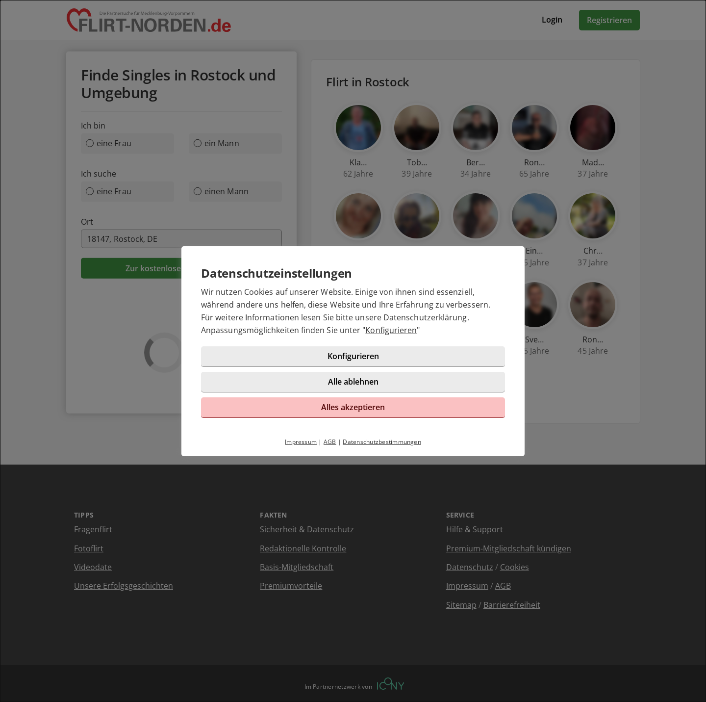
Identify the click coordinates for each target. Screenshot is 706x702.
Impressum (301, 442)
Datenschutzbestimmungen (382, 442)
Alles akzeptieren (353, 407)
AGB (330, 442)
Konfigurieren (391, 330)
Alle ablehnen (353, 381)
